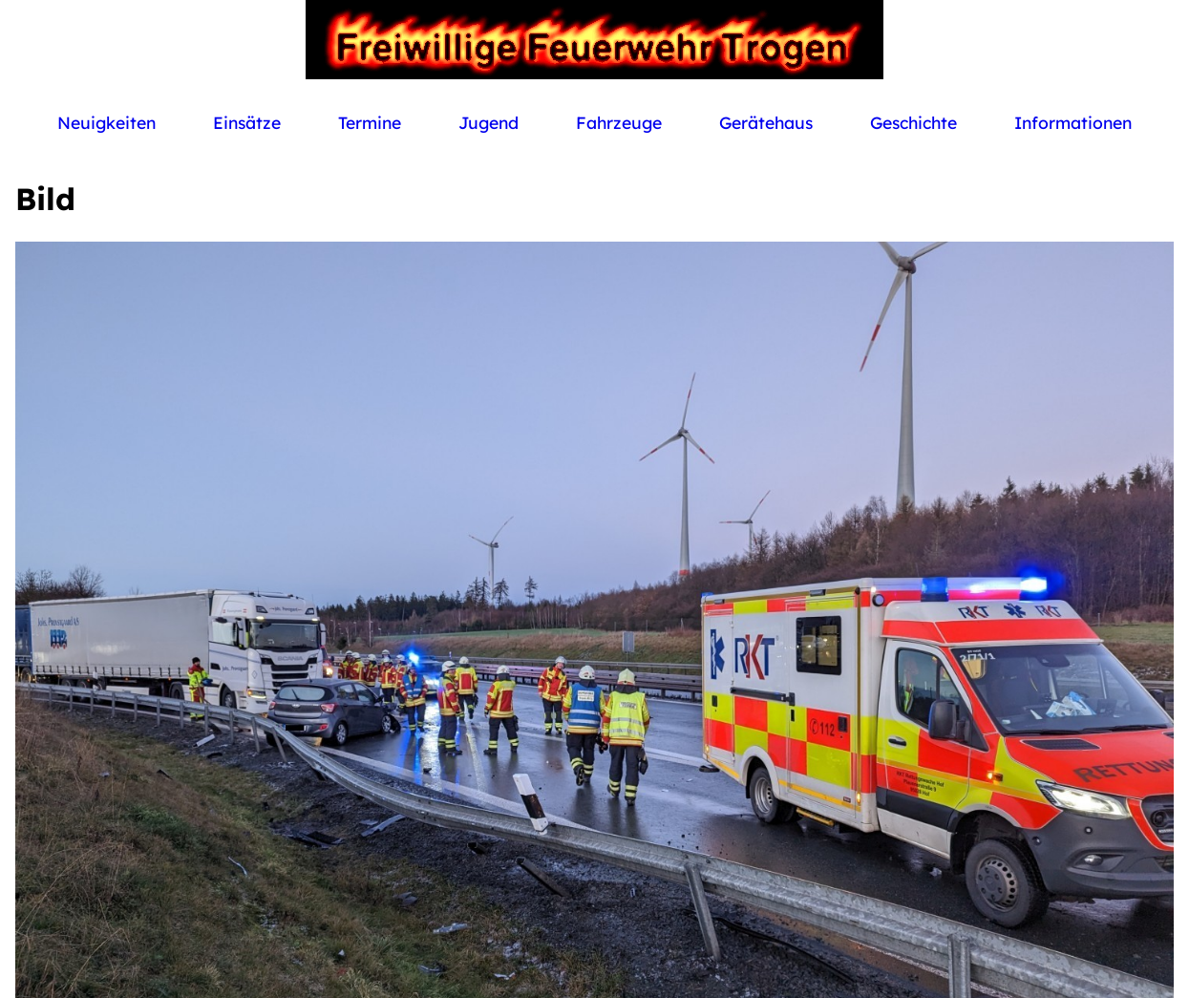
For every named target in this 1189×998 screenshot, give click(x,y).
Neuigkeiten (106, 122)
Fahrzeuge (619, 122)
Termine (369, 122)
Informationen (1073, 122)
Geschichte (913, 122)
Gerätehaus (766, 122)
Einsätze (247, 122)
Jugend (488, 122)
